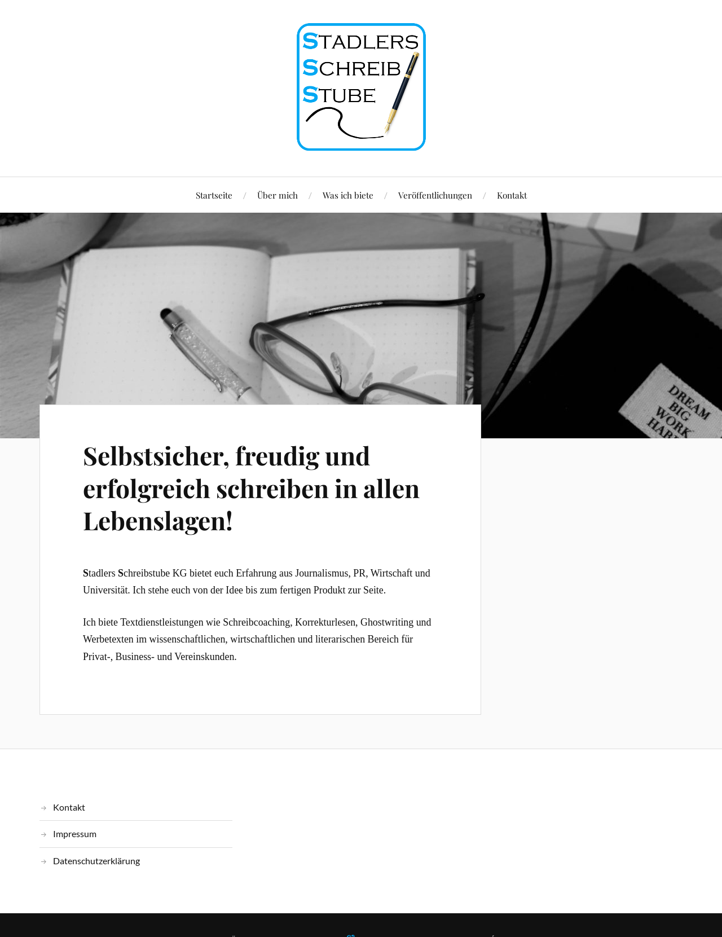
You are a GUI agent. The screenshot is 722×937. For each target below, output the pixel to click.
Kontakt (512, 195)
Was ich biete (348, 195)
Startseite (214, 195)
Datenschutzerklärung (96, 860)
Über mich (277, 195)
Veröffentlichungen (435, 195)
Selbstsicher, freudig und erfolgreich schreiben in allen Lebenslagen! (251, 487)
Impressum (74, 833)
